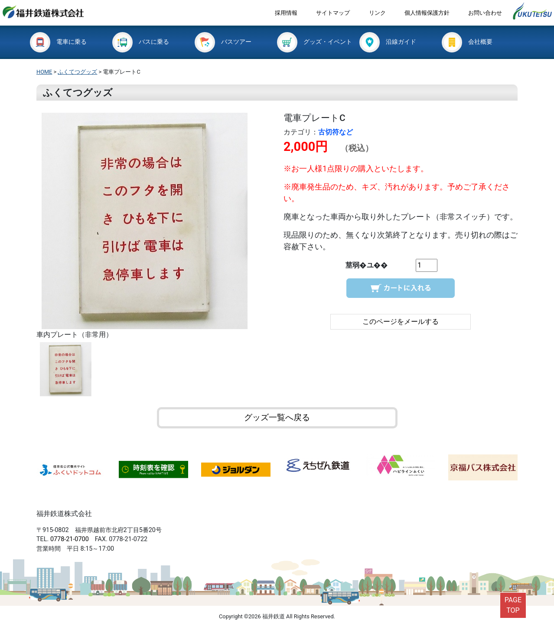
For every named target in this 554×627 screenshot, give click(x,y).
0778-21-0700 (69, 539)
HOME (44, 72)
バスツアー (223, 42)
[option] (153, 226)
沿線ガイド (387, 42)
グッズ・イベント (314, 42)
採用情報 (286, 13)
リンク (377, 13)
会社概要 (467, 42)
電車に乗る (58, 42)
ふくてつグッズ (77, 72)
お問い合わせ (485, 13)
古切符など (335, 132)
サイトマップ (333, 13)
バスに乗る (140, 42)
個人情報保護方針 (427, 13)
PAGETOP (513, 605)
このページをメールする (400, 321)
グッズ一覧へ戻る (277, 417)
